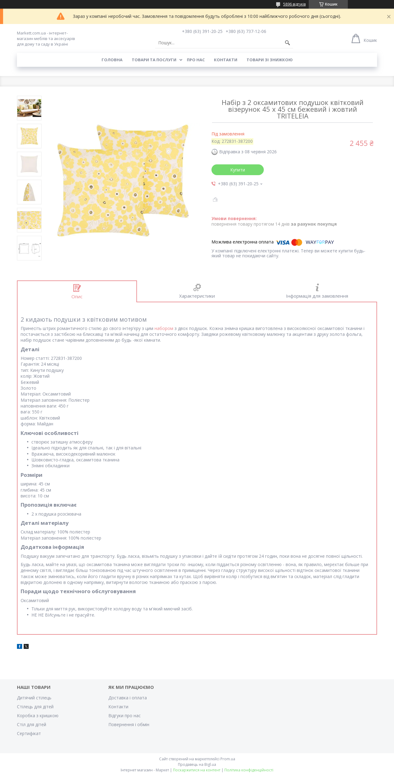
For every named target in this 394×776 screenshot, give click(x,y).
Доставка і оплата (127, 698)
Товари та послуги (154, 59)
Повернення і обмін (128, 724)
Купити (237, 170)
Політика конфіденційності (248, 770)
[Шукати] (287, 43)
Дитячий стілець (34, 698)
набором (164, 328)
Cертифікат (29, 733)
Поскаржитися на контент (196, 770)
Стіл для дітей (31, 724)
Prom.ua (227, 759)
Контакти (225, 59)
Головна (112, 59)
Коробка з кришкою (37, 715)
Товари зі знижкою (270, 59)
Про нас (196, 59)
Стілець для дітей (35, 707)
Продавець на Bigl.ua (197, 764)
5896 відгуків (294, 4)
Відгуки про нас (124, 715)
